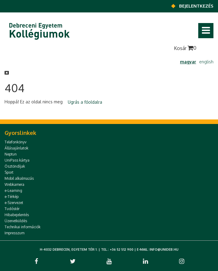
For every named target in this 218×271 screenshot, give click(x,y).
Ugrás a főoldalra (85, 102)
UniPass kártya (17, 160)
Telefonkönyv (15, 142)
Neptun (11, 154)
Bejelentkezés (196, 6)
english (206, 61)
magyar (188, 61)
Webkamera (14, 184)
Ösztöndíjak (15, 166)
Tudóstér (12, 208)
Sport (9, 172)
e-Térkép (12, 196)
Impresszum (14, 233)
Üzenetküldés (16, 221)
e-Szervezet (14, 202)
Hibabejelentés (17, 214)
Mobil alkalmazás (19, 178)
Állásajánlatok (16, 148)
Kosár (185, 48)
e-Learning (13, 190)
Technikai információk (22, 227)
